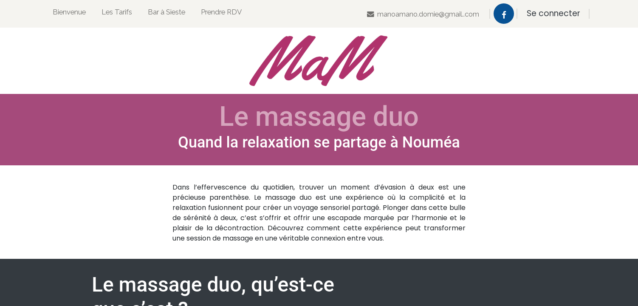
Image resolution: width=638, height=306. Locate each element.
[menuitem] (69, 14)
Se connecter (553, 13)
